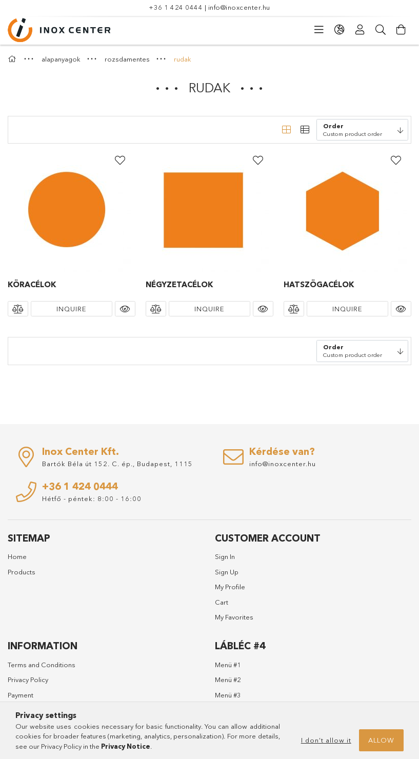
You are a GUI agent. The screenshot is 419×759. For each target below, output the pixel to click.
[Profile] (360, 29)
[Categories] (319, 29)
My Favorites (234, 617)
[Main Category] (13, 59)
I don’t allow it (326, 740)
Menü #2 (228, 679)
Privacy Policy (28, 679)
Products (21, 572)
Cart (221, 602)
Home (17, 556)
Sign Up (226, 572)
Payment (20, 695)
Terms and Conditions (41, 665)
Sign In (225, 556)
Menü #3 (228, 695)
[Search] (380, 29)
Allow (381, 740)
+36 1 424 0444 (176, 7)
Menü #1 (228, 665)
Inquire (71, 309)
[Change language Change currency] (339, 29)
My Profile (230, 587)
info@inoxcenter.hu (239, 7)
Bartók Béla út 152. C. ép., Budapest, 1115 (117, 464)
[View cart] (401, 29)
